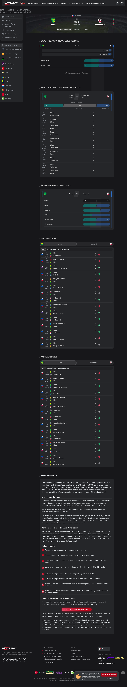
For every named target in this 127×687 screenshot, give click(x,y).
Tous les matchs (8, 17)
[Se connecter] (122, 3)
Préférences (109, 678)
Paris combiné (8, 30)
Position (46, 200)
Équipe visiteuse (63, 249)
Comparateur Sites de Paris (95, 3)
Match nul (47, 210)
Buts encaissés (48, 224)
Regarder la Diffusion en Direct (77, 609)
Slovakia (5, 12)
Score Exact (7, 20)
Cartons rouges (45, 65)
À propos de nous (49, 650)
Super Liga (13, 12)
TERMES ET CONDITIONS (52, 656)
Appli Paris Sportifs (76, 3)
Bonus (63, 3)
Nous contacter (48, 662)
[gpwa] (50, 672)
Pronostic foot (33, 3)
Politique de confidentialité (52, 659)
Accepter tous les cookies (109, 675)
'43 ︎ (109, 54)
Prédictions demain (9, 38)
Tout (43, 249)
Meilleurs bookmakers (50, 3)
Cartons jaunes (45, 60)
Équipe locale (51, 249)
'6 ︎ (110, 50)
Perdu (46, 215)
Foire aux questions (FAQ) (52, 653)
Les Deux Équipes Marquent (9, 25)
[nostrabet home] (9, 648)
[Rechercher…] (117, 3)
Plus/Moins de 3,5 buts (11, 34)
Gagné (46, 205)
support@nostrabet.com (106, 663)
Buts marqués (48, 219)
